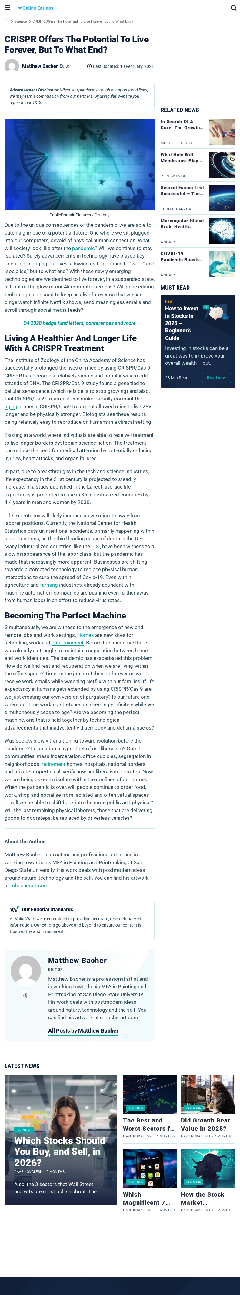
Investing (24, 1130)
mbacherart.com (29, 885)
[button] (233, 7)
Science (20, 21)
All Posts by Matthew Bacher (83, 1030)
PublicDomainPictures (70, 215)
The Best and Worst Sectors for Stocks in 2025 (149, 1128)
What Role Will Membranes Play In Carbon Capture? (182, 161)
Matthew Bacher (77, 960)
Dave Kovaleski (28, 1172)
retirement (53, 764)
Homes (85, 635)
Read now (216, 377)
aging (11, 407)
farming (49, 585)
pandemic (83, 248)
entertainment (68, 643)
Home (6, 21)
